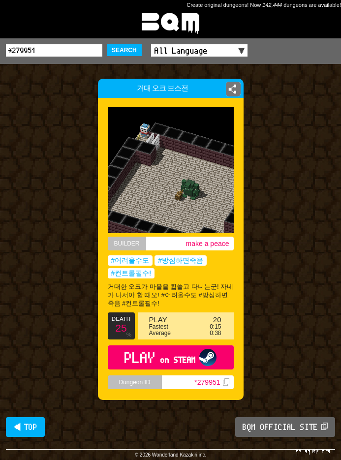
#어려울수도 (130, 260)
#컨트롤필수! (131, 273)
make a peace (207, 243)
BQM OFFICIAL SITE (285, 427)
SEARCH (124, 50)
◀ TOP (25, 427)
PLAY (170, 357)
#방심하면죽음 (180, 260)
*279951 (211, 382)
